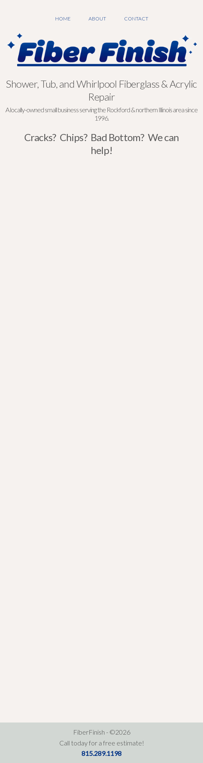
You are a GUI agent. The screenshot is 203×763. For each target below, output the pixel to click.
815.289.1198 (101, 753)
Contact (136, 18)
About (97, 18)
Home (63, 18)
